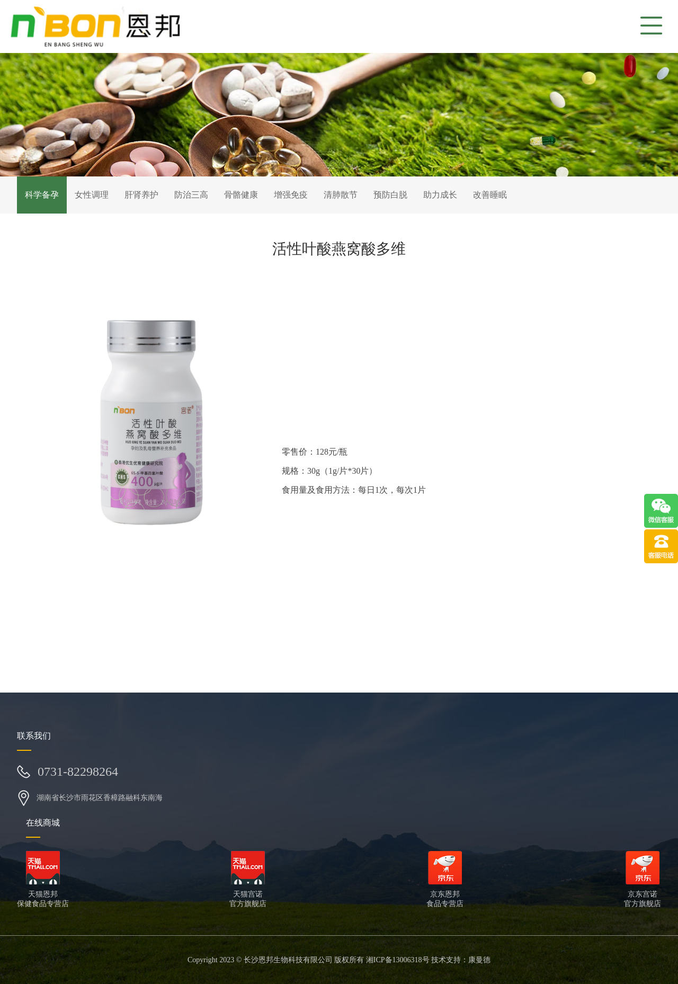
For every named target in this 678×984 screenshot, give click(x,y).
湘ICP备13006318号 (398, 960)
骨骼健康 (241, 194)
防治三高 (191, 194)
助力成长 (440, 194)
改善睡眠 (490, 194)
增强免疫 (291, 194)
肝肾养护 (141, 194)
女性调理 (92, 194)
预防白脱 (390, 194)
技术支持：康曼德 (460, 960)
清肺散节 (341, 194)
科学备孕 (42, 194)
